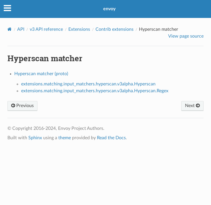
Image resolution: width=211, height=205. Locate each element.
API (20, 29)
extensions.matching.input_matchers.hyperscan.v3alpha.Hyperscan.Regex (94, 91)
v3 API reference (46, 29)
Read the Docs (111, 138)
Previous (22, 105)
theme (64, 138)
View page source (186, 36)
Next (192, 105)
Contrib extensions (114, 29)
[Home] (9, 29)
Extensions (79, 29)
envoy (109, 9)
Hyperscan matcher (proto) (41, 73)
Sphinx (35, 138)
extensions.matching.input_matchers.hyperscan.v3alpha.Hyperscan (88, 84)
